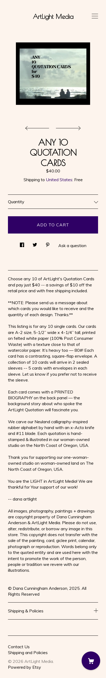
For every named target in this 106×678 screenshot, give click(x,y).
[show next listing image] (67, 126)
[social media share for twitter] (35, 243)
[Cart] (91, 660)
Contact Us (19, 646)
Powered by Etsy (24, 667)
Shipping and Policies (28, 652)
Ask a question (72, 245)
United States (59, 179)
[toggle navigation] (95, 16)
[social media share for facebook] (22, 243)
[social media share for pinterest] (48, 243)
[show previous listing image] (38, 126)
